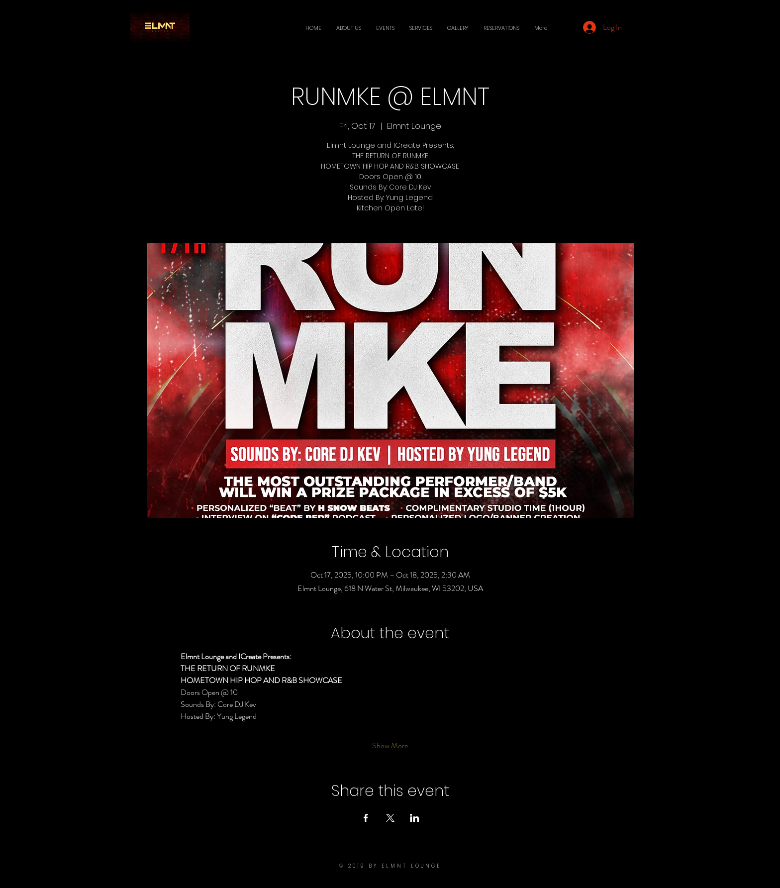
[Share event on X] (390, 818)
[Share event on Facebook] (366, 818)
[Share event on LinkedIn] (414, 818)
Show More (390, 745)
